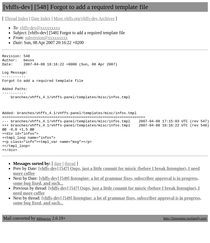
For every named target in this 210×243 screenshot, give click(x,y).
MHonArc (43, 237)
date (58, 182)
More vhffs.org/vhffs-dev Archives (84, 18)
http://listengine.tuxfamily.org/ (185, 237)
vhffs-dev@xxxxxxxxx (40, 27)
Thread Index (16, 18)
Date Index (41, 18)
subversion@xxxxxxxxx (46, 37)
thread (70, 182)
